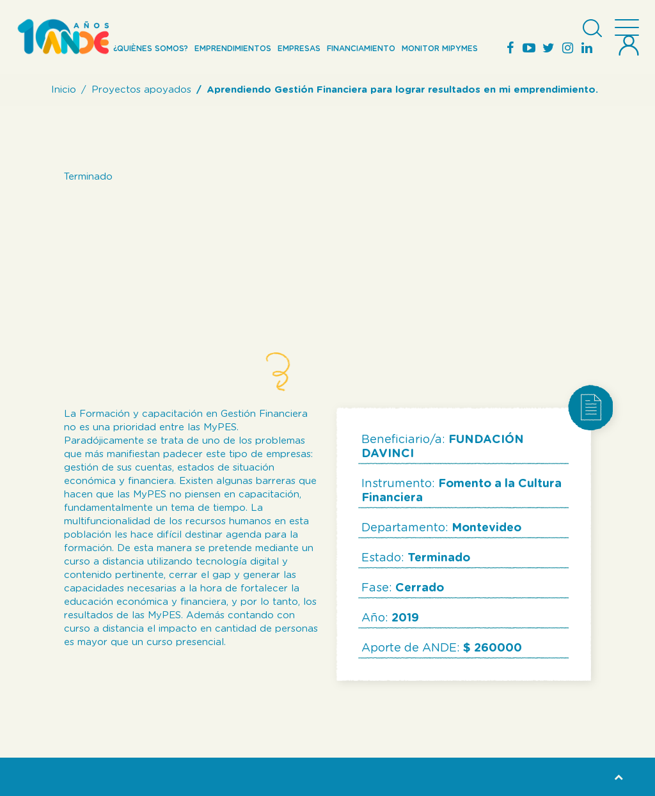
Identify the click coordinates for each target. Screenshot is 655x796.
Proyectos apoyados (141, 90)
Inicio (63, 90)
